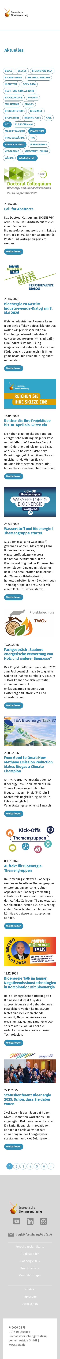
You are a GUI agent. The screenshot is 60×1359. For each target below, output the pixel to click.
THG (32, 137)
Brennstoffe (32, 117)
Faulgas (33, 97)
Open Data (29, 84)
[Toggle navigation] (44, 15)
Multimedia (12, 104)
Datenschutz (30, 1304)
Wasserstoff (27, 157)
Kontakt (30, 1289)
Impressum (30, 1296)
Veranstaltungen (30, 1275)
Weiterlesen (13, 251)
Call (49, 117)
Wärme (9, 157)
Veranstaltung (14, 144)
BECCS (8, 70)
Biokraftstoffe (15, 110)
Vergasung (12, 151)
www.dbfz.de (17, 1345)
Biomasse (36, 110)
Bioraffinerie (13, 77)
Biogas (29, 104)
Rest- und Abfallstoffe (19, 90)
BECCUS (22, 70)
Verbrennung (38, 144)
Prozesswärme (15, 137)
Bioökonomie (13, 97)
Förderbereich (30, 1268)
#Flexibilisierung (38, 77)
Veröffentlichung (36, 151)
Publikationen (30, 1254)
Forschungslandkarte (30, 1246)
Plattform (37, 131)
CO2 (7, 124)
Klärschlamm (24, 124)
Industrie (11, 84)
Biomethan (12, 117)
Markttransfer (15, 131)
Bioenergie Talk (42, 70)
